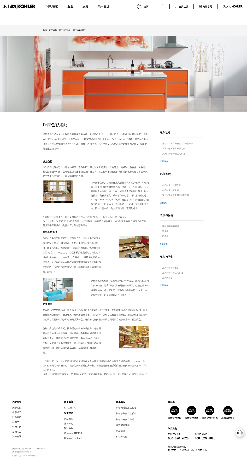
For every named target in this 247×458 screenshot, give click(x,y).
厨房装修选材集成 (170, 190)
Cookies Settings (73, 438)
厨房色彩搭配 (79, 30)
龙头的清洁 (167, 277)
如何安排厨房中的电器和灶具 (175, 195)
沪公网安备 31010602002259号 (25, 456)
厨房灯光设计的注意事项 (173, 153)
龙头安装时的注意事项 (172, 273)
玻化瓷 (165, 231)
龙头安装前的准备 (170, 268)
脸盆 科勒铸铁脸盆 (170, 226)
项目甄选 (103, 6)
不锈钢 (165, 236)
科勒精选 (52, 6)
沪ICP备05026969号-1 (21, 452)
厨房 (85, 6)
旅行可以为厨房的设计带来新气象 (177, 143)
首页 (45, 30)
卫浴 (70, 6)
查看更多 (164, 161)
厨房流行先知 (65, 30)
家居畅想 (53, 30)
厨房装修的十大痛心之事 (173, 148)
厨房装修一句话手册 (171, 185)
